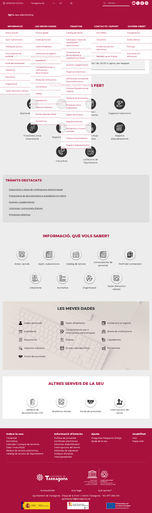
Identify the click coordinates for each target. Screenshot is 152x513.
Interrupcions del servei (67, 447)
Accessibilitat (47, 490)
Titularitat (11, 438)
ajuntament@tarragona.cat (76, 499)
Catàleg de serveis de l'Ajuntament (24, 453)
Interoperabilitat (63, 457)
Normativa (11, 441)
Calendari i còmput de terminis (22, 444)
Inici (134, 438)
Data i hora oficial (15, 447)
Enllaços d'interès (63, 453)
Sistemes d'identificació (67, 444)
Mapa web (138, 441)
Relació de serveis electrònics (22, 450)
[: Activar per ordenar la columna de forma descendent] (76, 46)
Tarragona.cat (37, 3)
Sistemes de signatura (66, 450)
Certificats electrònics (66, 441)
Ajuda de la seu (99, 441)
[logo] (28, 15)
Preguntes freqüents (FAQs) (106, 438)
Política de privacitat (65, 438)
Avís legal (76, 490)
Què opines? (105, 490)
